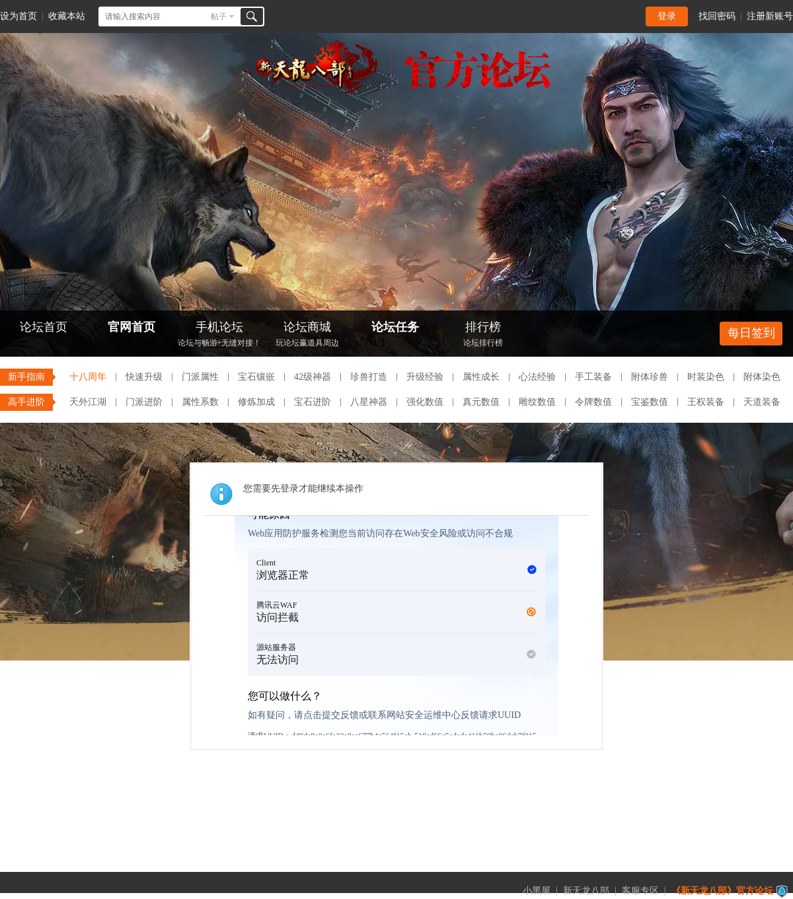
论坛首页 (43, 327)
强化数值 (424, 402)
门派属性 (200, 377)
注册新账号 (770, 16)
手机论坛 (219, 335)
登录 (667, 16)
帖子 (219, 16)
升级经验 (424, 377)
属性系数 (200, 402)
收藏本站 (66, 16)
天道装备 (761, 402)
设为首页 (18, 16)
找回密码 (717, 16)
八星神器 (368, 402)
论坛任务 (395, 327)
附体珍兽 (649, 377)
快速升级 (144, 377)
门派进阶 (144, 402)
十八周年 (87, 377)
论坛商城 (307, 335)
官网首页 (131, 327)
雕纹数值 (537, 402)
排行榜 (483, 335)
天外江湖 (87, 402)
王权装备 (705, 402)
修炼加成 (256, 402)
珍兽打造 (368, 377)
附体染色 (761, 377)
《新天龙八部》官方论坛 (722, 891)
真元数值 (481, 402)
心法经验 (537, 377)
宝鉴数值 (649, 402)
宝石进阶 (312, 402)
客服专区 (640, 891)
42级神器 (312, 377)
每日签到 (751, 333)
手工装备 (593, 377)
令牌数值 (593, 402)
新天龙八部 (586, 891)
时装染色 (705, 377)
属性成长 (481, 377)
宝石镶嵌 (256, 377)
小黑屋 (536, 891)
